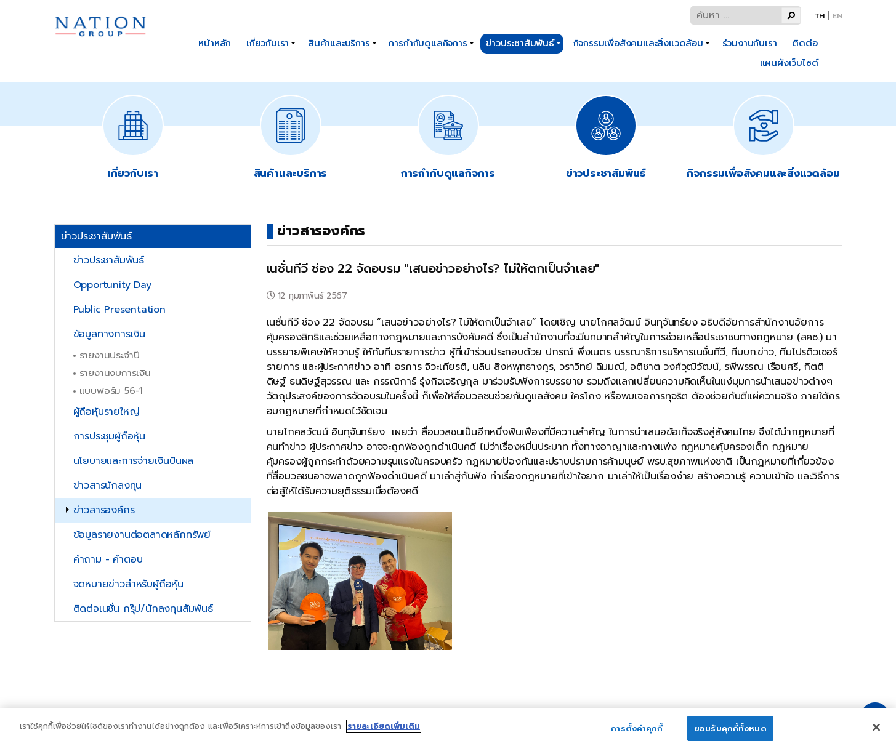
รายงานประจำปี (109, 355)
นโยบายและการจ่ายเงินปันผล (133, 461)
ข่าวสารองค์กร (104, 510)
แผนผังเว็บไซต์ (789, 63)
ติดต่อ (804, 43)
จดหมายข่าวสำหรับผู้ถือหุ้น (128, 584)
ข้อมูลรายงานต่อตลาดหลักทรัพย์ (142, 534)
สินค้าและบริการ (339, 43)
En (837, 16)
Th (819, 16)
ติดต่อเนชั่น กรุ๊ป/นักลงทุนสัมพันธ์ (143, 608)
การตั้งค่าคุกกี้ (637, 733)
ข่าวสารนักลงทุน (107, 485)
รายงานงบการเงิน (115, 373)
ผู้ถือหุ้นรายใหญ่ (106, 411)
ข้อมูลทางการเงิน (109, 334)
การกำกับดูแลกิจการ (428, 43)
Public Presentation (119, 309)
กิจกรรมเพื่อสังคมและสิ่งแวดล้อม (638, 43)
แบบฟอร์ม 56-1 (111, 390)
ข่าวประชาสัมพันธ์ (520, 43)
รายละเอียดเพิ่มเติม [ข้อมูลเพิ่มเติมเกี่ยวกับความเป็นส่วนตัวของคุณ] (383, 731)
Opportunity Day (112, 285)
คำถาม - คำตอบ (108, 559)
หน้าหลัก (214, 43)
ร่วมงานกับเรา (749, 43)
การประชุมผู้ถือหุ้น (109, 436)
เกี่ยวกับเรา (267, 43)
